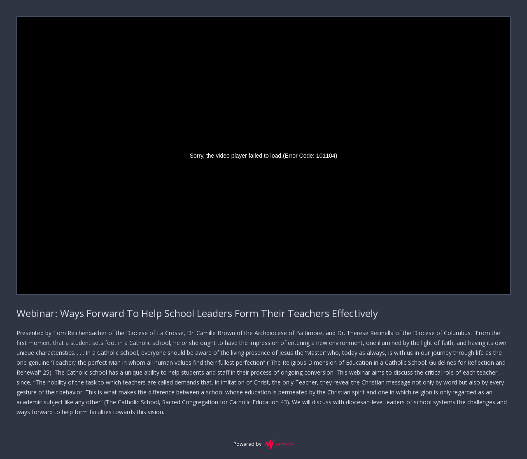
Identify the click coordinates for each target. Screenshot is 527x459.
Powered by (263, 444)
